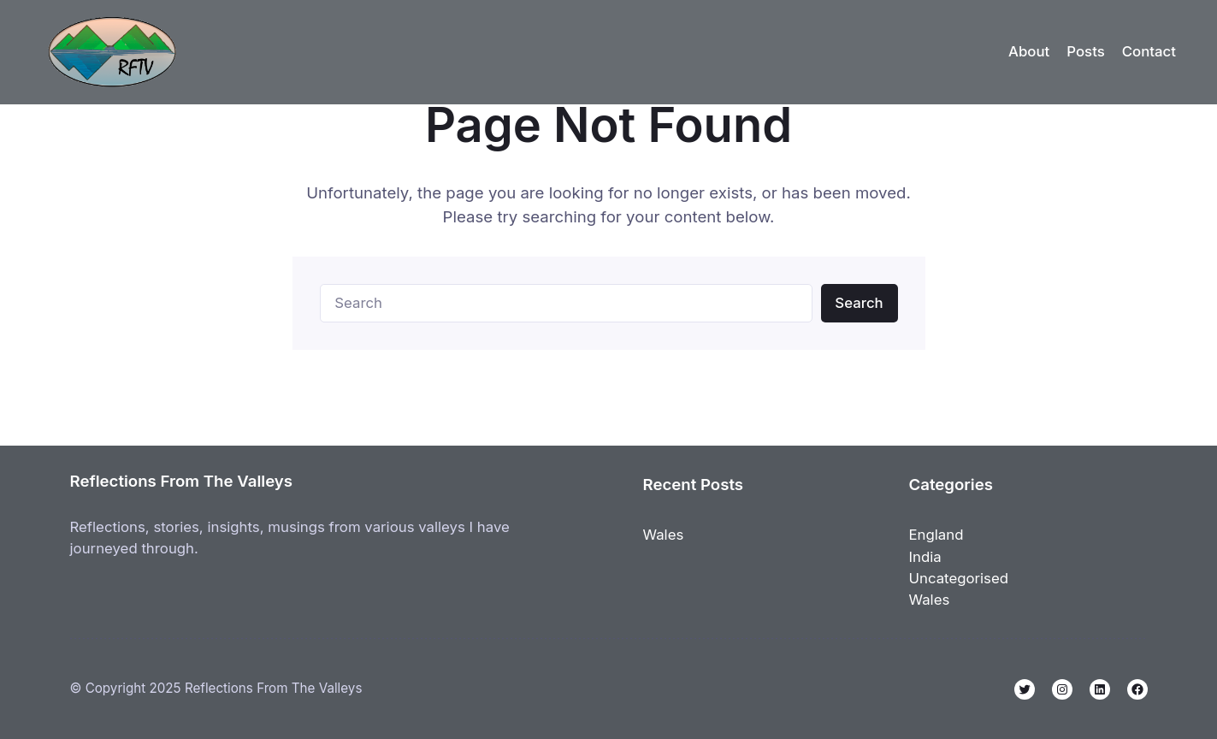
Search (859, 302)
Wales (663, 534)
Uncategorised (959, 578)
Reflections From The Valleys (181, 480)
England (936, 534)
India (925, 556)
